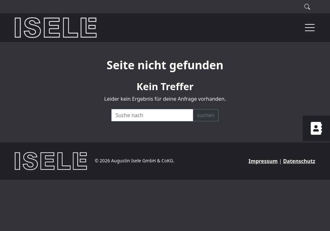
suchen (205, 115)
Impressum (262, 161)
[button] (307, 27)
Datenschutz (299, 161)
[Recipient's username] (152, 115)
